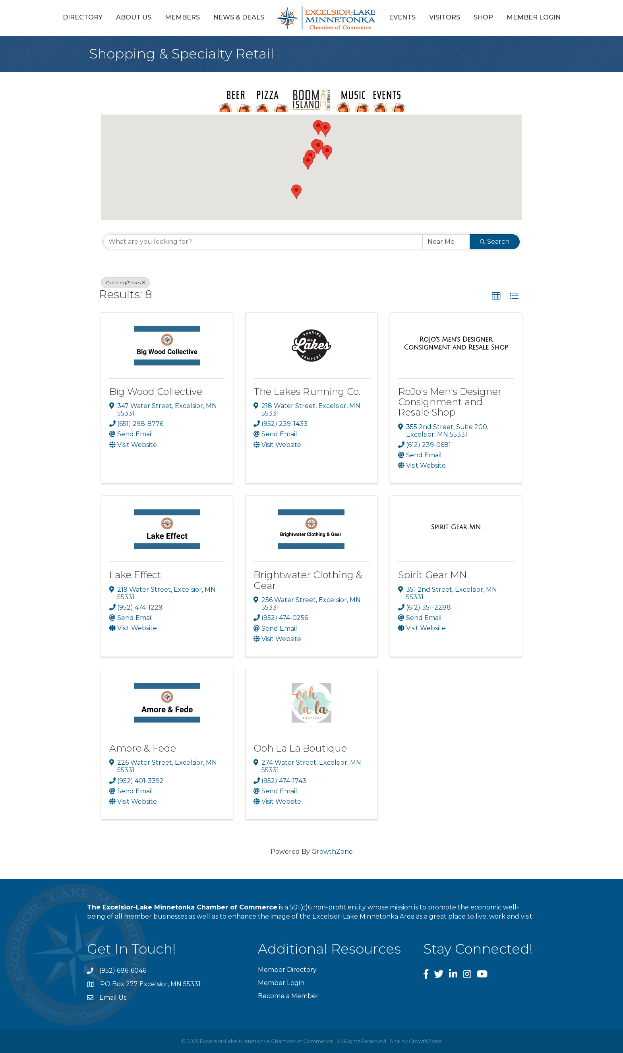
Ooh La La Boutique (300, 748)
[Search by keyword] (263, 241)
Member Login (534, 17)
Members (182, 17)
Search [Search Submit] (494, 241)
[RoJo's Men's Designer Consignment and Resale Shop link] (456, 343)
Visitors (444, 17)
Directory (83, 17)
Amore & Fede (142, 748)
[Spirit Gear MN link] (456, 527)
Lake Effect (135, 575)
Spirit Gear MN (432, 575)
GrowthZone (332, 851)
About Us (133, 17)
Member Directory (287, 969)
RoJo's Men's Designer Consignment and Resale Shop (450, 402)
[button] (318, 147)
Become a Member (288, 996)
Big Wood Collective (155, 391)
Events (402, 17)
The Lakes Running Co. (306, 391)
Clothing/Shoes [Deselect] (125, 283)
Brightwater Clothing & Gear (307, 580)
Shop (483, 17)
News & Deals (238, 17)
